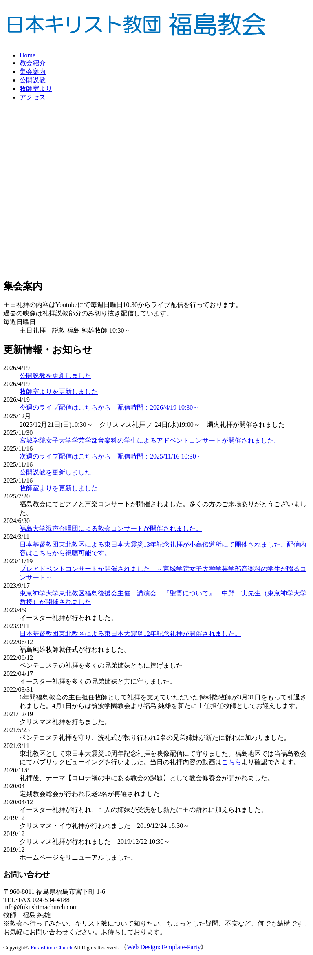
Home (27, 55)
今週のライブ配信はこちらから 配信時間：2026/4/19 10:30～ (109, 407)
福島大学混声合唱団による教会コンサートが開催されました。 (111, 528)
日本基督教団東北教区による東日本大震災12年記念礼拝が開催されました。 (130, 633)
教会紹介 (33, 63)
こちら (231, 762)
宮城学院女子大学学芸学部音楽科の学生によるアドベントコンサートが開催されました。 (150, 440)
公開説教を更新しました (55, 375)
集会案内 (33, 71)
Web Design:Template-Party (164, 947)
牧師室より (36, 88)
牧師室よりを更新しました (59, 391)
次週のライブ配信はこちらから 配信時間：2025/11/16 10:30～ (111, 456)
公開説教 (33, 80)
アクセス (33, 97)
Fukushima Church (52, 947)
